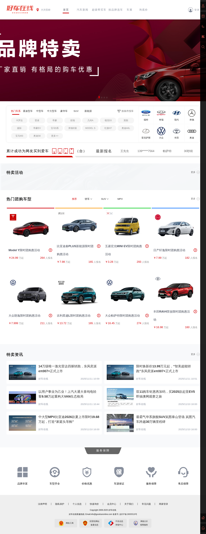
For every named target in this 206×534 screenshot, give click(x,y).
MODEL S (90, 128)
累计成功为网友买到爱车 (27, 151)
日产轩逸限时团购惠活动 (175, 250)
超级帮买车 (99, 9)
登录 (194, 10)
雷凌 (37, 120)
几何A (90, 120)
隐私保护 (59, 504)
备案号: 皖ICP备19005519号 (125, 514)
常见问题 (146, 504)
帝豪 (54, 120)
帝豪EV (37, 128)
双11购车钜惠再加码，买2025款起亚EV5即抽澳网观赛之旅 (165, 394)
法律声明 (42, 504)
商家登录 (163, 504)
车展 (129, 9)
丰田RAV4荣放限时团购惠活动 (175, 314)
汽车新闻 (82, 9)
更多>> (54, 136)
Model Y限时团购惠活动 (31, 250)
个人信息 (77, 504)
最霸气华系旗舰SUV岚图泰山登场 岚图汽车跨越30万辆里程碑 (165, 419)
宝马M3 (19, 136)
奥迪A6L (126, 128)
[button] (99, 97)
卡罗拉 (19, 120)
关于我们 (128, 504)
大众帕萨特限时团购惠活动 (127, 316)
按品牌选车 (115, 9)
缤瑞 (72, 120)
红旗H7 (108, 128)
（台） (81, 151)
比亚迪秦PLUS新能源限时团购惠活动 (79, 249)
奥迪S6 (37, 136)
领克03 (108, 120)
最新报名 (104, 151)
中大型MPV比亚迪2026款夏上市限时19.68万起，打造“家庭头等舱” (68, 419)
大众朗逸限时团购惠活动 (31, 316)
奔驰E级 (72, 128)
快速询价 (94, 504)
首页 (66, 9)
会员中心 (111, 504)
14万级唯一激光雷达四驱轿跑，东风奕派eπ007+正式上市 (67, 368)
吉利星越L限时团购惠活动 (79, 316)
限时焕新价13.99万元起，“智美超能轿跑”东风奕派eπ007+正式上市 (163, 368)
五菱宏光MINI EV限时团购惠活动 (127, 249)
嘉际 (19, 128)
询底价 (143, 9)
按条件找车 (125, 111)
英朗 (126, 120)
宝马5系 (55, 128)
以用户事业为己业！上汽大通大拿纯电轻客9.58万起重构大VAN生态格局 (67, 394)
